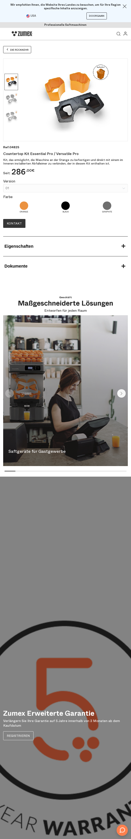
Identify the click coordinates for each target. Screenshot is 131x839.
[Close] (124, 6)
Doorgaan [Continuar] (96, 16)
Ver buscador (118, 33)
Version (9, 181)
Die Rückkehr (17, 50)
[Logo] (22, 34)
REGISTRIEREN (18, 736)
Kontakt (14, 223)
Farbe (8, 197)
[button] (121, 393)
